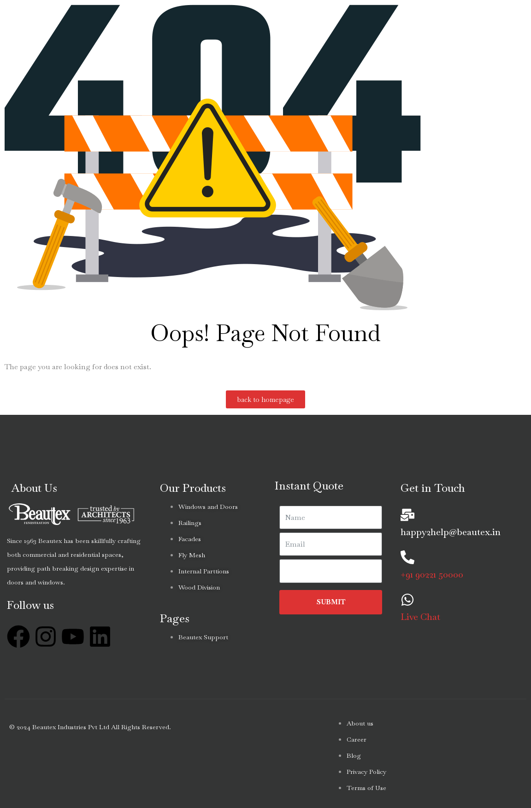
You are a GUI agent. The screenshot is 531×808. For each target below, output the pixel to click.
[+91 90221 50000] (407, 557)
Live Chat (420, 617)
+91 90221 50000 (432, 574)
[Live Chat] (407, 600)
